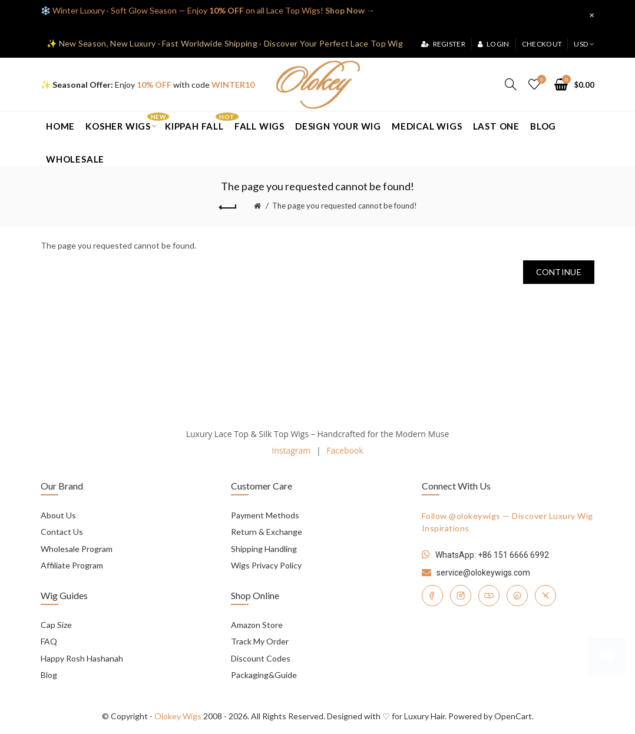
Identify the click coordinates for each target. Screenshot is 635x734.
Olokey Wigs (177, 716)
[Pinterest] (517, 595)
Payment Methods (265, 515)
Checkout (542, 43)
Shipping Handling (264, 549)
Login (493, 43)
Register (443, 43)
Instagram (291, 450)
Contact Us (62, 532)
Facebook (344, 450)
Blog (49, 675)
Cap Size (56, 625)
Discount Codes (260, 658)
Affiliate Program (72, 565)
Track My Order (260, 641)
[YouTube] (489, 595)
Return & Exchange (266, 532)
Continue (558, 272)
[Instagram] (460, 595)
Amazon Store (257, 625)
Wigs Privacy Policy (266, 565)
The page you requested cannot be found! (344, 205)
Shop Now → (350, 10)
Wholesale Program (77, 549)
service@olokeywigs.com (483, 572)
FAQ (49, 641)
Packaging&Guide (264, 675)
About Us (58, 515)
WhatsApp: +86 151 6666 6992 (492, 555)
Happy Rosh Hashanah (82, 658)
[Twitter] (545, 595)
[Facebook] (432, 595)
